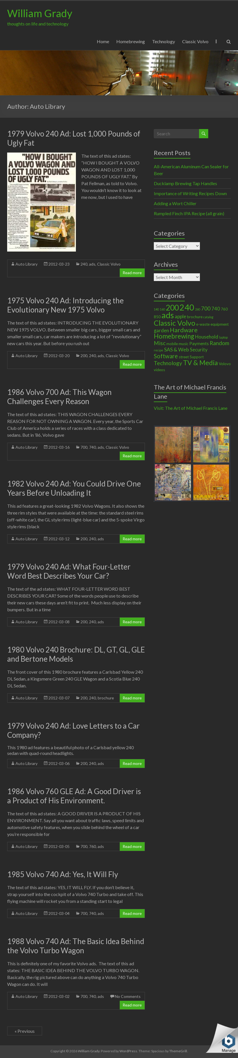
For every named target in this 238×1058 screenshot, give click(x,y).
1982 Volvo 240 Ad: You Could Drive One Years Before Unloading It (74, 488)
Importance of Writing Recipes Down (190, 193)
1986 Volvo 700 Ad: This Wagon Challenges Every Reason (59, 396)
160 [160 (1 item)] (162, 309)
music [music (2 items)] (183, 343)
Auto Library (26, 264)
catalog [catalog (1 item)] (208, 317)
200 (83, 355)
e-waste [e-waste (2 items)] (203, 324)
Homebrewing (130, 41)
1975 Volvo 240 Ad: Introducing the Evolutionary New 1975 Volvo (65, 305)
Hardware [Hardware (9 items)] (184, 330)
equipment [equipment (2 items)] (220, 324)
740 (92, 447)
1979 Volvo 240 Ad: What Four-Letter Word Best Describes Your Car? (69, 571)
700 (83, 447)
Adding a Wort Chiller (175, 203)
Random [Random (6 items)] (219, 343)
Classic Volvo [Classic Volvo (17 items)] (174, 323)
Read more (132, 272)
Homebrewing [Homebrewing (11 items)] (174, 336)
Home (103, 41)
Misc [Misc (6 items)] (160, 343)
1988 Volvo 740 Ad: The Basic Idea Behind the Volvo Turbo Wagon (75, 946)
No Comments (128, 996)
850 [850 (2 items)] (157, 317)
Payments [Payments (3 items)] (199, 343)
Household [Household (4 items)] (206, 337)
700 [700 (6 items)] (206, 308)
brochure (106, 697)
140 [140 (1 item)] (156, 309)
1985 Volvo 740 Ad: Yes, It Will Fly (62, 874)
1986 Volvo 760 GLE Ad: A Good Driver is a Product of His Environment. (74, 796)
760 (92, 846)
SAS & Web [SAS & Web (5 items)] (176, 349)
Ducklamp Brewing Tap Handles (185, 183)
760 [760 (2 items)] (224, 309)
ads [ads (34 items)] (168, 315)
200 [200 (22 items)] (172, 307)
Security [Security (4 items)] (199, 350)
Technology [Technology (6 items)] (168, 363)
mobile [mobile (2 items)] (172, 343)
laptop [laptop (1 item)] (223, 337)
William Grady (39, 13)
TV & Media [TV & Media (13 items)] (200, 363)
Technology (163, 41)
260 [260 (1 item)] (197, 309)
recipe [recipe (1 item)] (158, 350)
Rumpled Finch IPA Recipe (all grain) (189, 213)
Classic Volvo (195, 41)
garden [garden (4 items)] (161, 330)
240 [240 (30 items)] (187, 307)
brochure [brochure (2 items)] (194, 317)
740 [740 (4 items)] (215, 309)
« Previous (25, 1031)
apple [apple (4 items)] (180, 316)
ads (92, 264)
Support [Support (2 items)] (197, 357)
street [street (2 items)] (184, 357)
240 (83, 264)
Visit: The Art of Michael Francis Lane (190, 408)
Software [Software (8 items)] (166, 356)
